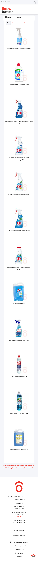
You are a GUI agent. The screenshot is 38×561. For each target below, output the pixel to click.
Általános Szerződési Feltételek (19, 542)
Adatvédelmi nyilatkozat (19, 546)
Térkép (19, 516)
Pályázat (19, 557)
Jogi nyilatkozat (19, 549)
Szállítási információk (19, 535)
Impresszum (19, 553)
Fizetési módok (19, 539)
